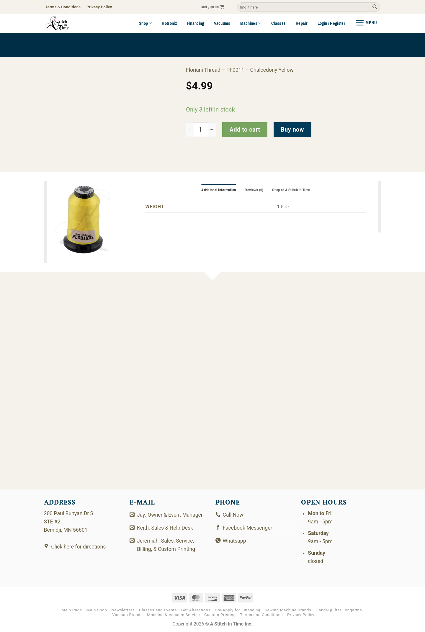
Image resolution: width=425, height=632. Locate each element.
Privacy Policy (300, 615)
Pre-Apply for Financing (238, 610)
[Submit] (375, 7)
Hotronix (169, 23)
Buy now (292, 129)
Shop (145, 23)
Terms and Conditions (261, 615)
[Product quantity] (200, 129)
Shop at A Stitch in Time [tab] (291, 190)
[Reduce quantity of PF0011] (189, 129)
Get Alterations (195, 610)
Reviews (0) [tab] (254, 190)
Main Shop (96, 610)
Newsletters (123, 610)
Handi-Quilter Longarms (339, 610)
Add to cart (245, 129)
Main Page (71, 610)
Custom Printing (220, 615)
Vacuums (222, 23)
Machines (250, 23)
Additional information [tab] (218, 190)
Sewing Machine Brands (288, 610)
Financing (195, 23)
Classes (278, 23)
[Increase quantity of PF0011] (212, 129)
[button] (213, 7)
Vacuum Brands (127, 615)
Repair (302, 23)
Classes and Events (158, 610)
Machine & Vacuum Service (173, 615)
